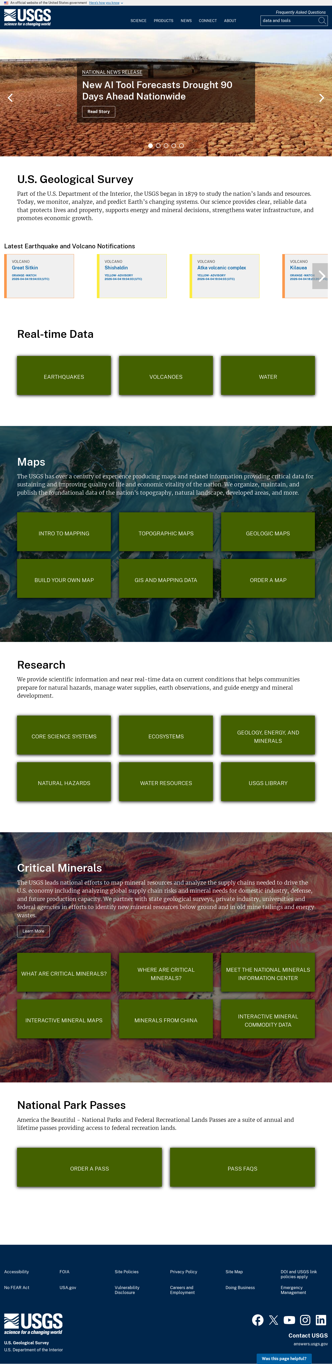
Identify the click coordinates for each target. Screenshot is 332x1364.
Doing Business (240, 1287)
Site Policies (127, 1272)
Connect (208, 21)
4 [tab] (173, 145)
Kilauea (298, 267)
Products (163, 21)
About (230, 21)
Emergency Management (293, 1290)
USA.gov (68, 1287)
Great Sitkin (25, 267)
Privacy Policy (183, 1272)
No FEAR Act (16, 1287)
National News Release (112, 72)
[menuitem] (138, 17)
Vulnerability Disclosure (127, 1290)
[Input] (294, 21)
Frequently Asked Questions (301, 12)
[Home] (27, 25)
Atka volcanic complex (221, 267)
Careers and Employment (182, 1290)
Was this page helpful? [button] (284, 1358)
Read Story (99, 111)
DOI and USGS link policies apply (299, 1274)
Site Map (234, 1272)
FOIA (64, 1272)
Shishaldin (116, 267)
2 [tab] (158, 145)
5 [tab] (181, 145)
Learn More (33, 931)
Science (139, 21)
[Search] (322, 21)
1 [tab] (150, 145)
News (186, 21)
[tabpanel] (166, 92)
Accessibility (16, 1272)
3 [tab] (166, 145)
